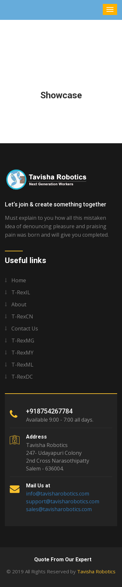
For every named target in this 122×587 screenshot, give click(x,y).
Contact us (24, 328)
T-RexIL (20, 292)
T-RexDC (22, 376)
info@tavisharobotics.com (57, 493)
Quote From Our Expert (62, 559)
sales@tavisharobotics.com (59, 509)
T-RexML (22, 364)
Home (18, 280)
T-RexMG (22, 340)
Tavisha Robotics (96, 571)
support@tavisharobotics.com (62, 501)
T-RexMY (22, 352)
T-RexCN (22, 316)
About (18, 304)
